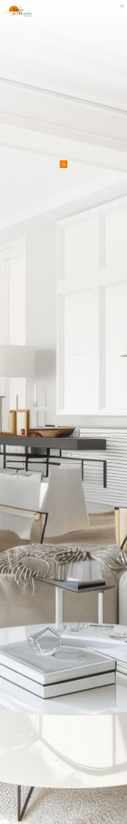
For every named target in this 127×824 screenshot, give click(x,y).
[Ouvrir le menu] (123, 6)
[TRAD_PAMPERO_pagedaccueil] (18, 17)
